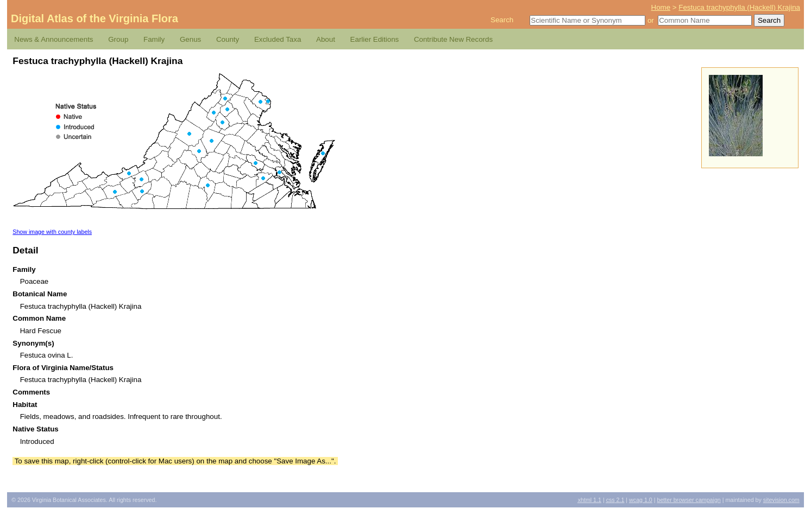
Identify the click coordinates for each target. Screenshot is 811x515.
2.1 (615, 500)
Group (118, 39)
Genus (190, 39)
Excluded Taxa (277, 39)
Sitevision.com (781, 500)
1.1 (589, 500)
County (227, 39)
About (325, 39)
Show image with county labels (52, 231)
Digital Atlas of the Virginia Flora (94, 18)
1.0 (640, 500)
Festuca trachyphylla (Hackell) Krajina (739, 7)
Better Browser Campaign (688, 500)
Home (661, 7)
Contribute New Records (453, 39)
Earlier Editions (374, 39)
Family (154, 39)
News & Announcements (53, 39)
